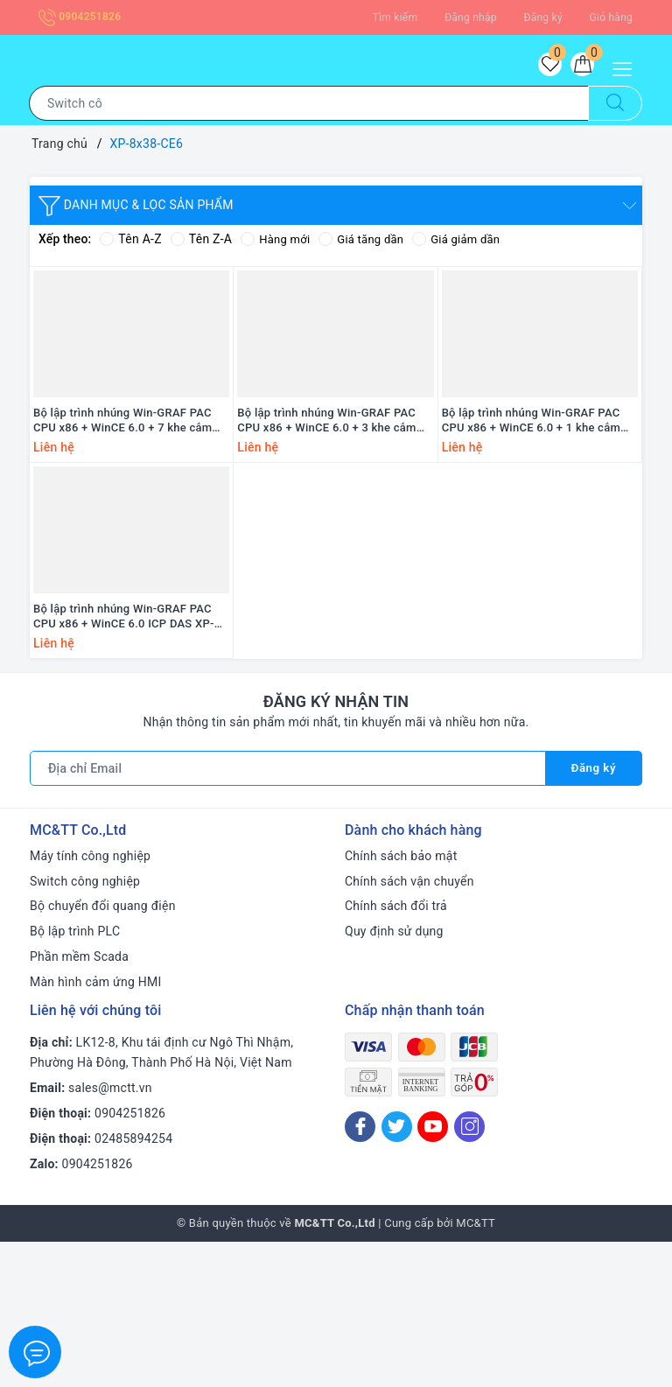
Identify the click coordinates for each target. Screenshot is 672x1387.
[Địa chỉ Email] (286, 913)
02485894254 (133, 1284)
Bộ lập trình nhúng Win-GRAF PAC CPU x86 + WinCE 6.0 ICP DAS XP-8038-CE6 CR (123, 762)
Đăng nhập (470, 17)
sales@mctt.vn (110, 1233)
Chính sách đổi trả (396, 1051)
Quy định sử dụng (394, 1076)
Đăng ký (542, 17)
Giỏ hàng (611, 17)
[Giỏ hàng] (579, 67)
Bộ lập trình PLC (75, 1076)
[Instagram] (469, 1272)
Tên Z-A (201, 244)
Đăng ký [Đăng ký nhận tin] (592, 914)
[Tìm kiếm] (615, 108)
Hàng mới (277, 244)
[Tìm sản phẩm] (309, 108)
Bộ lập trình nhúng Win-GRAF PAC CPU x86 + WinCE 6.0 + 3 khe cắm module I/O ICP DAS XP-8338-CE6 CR (326, 496)
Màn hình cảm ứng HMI (96, 1127)
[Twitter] (397, 1272)
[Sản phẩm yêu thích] (541, 67)
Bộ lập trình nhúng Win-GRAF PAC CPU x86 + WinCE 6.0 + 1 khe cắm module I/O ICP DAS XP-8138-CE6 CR (531, 496)
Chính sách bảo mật (401, 1001)
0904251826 (79, 17)
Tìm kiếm (395, 17)
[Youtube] (432, 1272)
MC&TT (475, 1368)
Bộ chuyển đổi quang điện (103, 1051)
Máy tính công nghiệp (90, 1001)
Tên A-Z (130, 244)
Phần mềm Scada (79, 1102)
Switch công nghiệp (85, 1026)
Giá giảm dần (467, 244)
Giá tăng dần (368, 244)
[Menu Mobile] (627, 67)
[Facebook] (360, 1272)
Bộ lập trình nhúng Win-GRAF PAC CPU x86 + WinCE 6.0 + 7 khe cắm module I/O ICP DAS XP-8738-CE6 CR (123, 496)
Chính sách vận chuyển (409, 1026)
